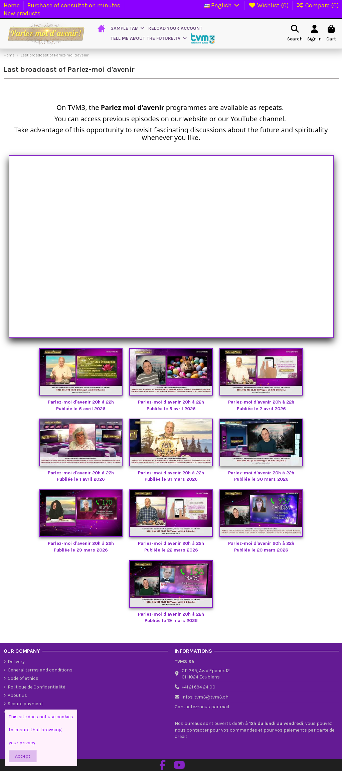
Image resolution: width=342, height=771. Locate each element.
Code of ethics (23, 678)
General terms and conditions (40, 670)
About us (17, 695)
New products (22, 13)
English (222, 5)
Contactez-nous (192, 707)
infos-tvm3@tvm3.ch (205, 697)
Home (12, 5)
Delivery (16, 661)
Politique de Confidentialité (36, 687)
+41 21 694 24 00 (198, 687)
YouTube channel (257, 118)
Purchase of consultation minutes (74, 5)
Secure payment (25, 704)
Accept (22, 756)
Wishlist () (269, 5)
